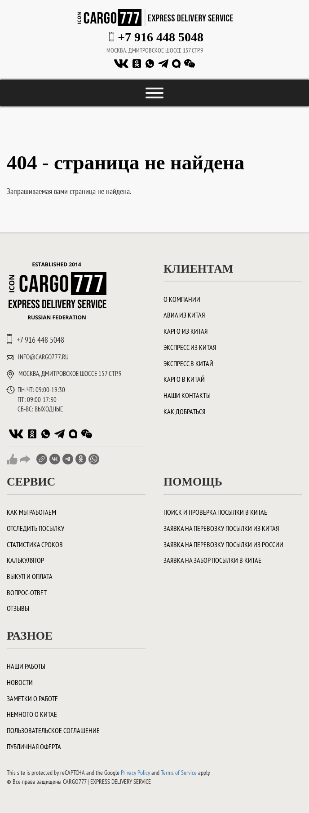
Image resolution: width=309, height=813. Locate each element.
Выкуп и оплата (30, 576)
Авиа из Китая (184, 314)
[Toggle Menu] (154, 93)
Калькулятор (25, 560)
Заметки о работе (32, 698)
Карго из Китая (185, 331)
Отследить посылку (35, 528)
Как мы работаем (31, 512)
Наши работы (26, 666)
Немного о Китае (32, 714)
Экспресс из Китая (189, 347)
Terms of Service (179, 773)
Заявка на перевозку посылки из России (223, 544)
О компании (181, 299)
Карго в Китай (184, 379)
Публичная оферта (34, 746)
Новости (20, 682)
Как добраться (184, 411)
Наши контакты (187, 395)
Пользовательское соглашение (53, 730)
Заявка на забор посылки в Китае (212, 560)
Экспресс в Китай (188, 363)
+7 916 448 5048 (160, 37)
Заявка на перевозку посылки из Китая (221, 528)
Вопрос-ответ (27, 592)
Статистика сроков (35, 544)
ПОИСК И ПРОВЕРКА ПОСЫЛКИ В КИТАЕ (215, 512)
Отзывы (18, 608)
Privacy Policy (135, 773)
